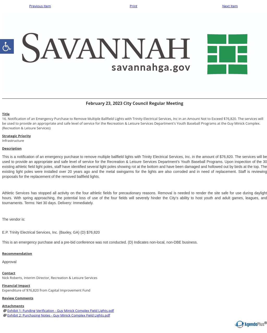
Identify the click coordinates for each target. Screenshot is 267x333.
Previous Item (40, 6)
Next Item (230, 6)
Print (133, 6)
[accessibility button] (7, 46)
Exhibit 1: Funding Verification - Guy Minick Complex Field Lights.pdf (60, 310)
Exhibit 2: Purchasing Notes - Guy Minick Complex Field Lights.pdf (58, 315)
